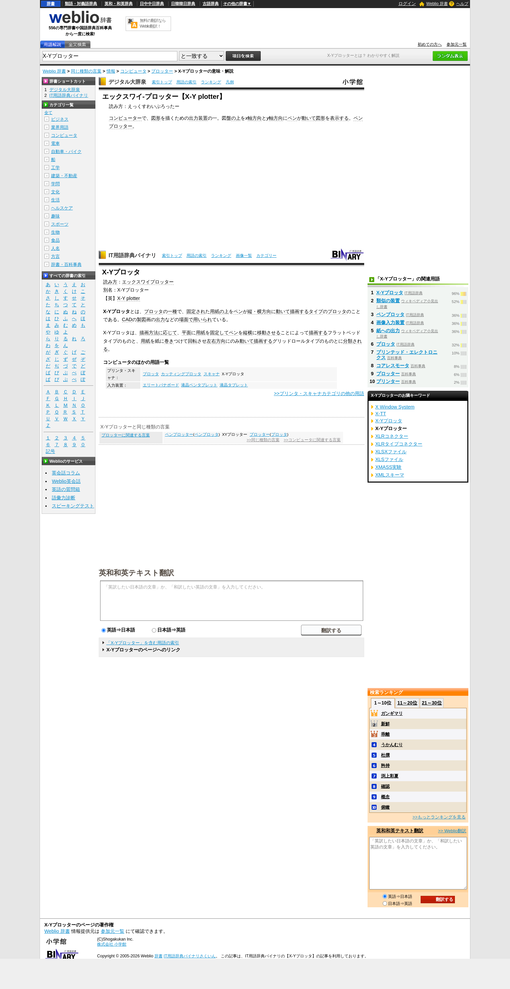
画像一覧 (244, 255)
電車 (55, 143)
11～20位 (407, 703)
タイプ (316, 311)
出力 (160, 319)
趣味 (55, 216)
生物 (55, 232)
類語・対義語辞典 (81, 3)
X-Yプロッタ (389, 292)
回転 (192, 341)
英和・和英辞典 (118, 3)
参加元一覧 (457, 44)
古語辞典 (211, 3)
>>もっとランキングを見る (439, 817)
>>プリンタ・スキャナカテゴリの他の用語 (319, 393)
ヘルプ (462, 3)
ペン (292, 118)
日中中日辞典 (152, 3)
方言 (55, 256)
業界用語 (60, 127)
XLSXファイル (391, 451)
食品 (55, 240)
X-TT (380, 413)
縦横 (247, 332)
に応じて (167, 332)
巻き (169, 341)
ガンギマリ (392, 713)
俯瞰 (385, 807)
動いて (309, 118)
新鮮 (385, 723)
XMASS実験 (388, 467)
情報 (111, 71)
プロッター (162, 71)
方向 (266, 311)
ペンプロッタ (207, 434)
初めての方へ (430, 44)
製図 (141, 319)
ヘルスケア (62, 208)
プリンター (388, 381)
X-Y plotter (128, 298)
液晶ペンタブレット (199, 385)
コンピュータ (133, 71)
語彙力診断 (63, 497)
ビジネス (60, 119)
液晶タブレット (234, 385)
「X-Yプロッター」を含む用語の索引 (142, 642)
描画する (299, 311)
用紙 (214, 311)
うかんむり (392, 744)
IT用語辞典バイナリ (132, 255)
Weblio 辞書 (437, 3)
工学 (55, 167)
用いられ (202, 319)
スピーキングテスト (73, 505)
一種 (172, 311)
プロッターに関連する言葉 (125, 435)
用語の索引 (186, 82)
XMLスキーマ (389, 475)
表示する (339, 118)
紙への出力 (388, 330)
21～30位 (431, 703)
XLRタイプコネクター (398, 444)
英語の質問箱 (66, 489)
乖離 (385, 734)
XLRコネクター (391, 436)
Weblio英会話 (66, 481)
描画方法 (148, 332)
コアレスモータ (392, 365)
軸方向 (255, 118)
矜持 (385, 765)
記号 (50, 451)
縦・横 (255, 311)
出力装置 (198, 118)
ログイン (407, 3)
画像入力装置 (390, 322)
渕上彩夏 (389, 775)
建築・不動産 (64, 175)
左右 (211, 341)
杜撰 (385, 755)
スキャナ (212, 374)
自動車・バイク (66, 151)
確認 (385, 786)
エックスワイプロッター (148, 281)
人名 (55, 248)
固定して (219, 332)
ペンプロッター (179, 434)
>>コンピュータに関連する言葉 (312, 440)
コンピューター (125, 118)
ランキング (211, 82)
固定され (195, 311)
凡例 (230, 82)
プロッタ (153, 311)
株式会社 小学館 (111, 944)
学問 (55, 183)
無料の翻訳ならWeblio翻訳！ (153, 23)
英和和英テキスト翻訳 (136, 572)
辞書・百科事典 (66, 264)
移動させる (269, 332)
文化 (55, 191)
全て (48, 113)
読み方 (110, 281)
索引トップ (162, 82)
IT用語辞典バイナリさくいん (190, 956)
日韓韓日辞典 (183, 3)
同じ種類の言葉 (86, 71)
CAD (127, 319)
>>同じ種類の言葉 (263, 440)
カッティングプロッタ (181, 374)
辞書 (51, 3)
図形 (156, 118)
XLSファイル (389, 459)
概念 (385, 796)
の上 (236, 118)
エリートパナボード (161, 385)
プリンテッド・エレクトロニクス (406, 354)
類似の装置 (388, 300)
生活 (55, 199)
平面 (186, 332)
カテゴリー (266, 255)
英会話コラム (66, 473)
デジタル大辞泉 (127, 82)
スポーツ (60, 224)
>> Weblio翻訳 (452, 830)
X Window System (395, 407)
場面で (186, 319)
